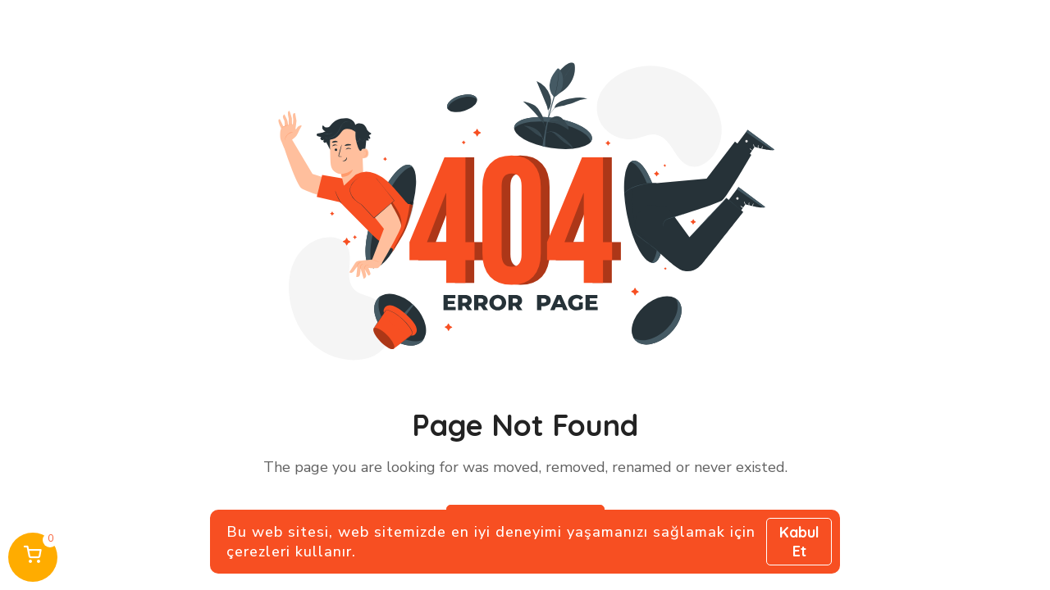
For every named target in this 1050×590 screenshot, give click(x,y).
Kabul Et (799, 541)
